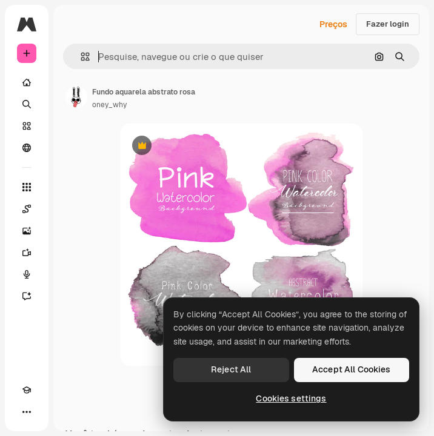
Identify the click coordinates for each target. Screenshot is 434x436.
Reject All (231, 369)
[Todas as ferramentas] (26, 187)
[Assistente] (26, 296)
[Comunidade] (26, 147)
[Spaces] (26, 209)
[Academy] (26, 390)
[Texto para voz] (26, 274)
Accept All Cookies (351, 369)
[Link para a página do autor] (76, 97)
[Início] (26, 82)
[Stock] (26, 126)
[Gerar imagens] (26, 230)
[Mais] (26, 411)
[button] (80, 56)
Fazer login (387, 24)
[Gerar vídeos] (26, 252)
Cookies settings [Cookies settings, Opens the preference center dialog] (291, 398)
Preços (333, 24)
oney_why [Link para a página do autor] (109, 105)
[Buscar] (26, 104)
